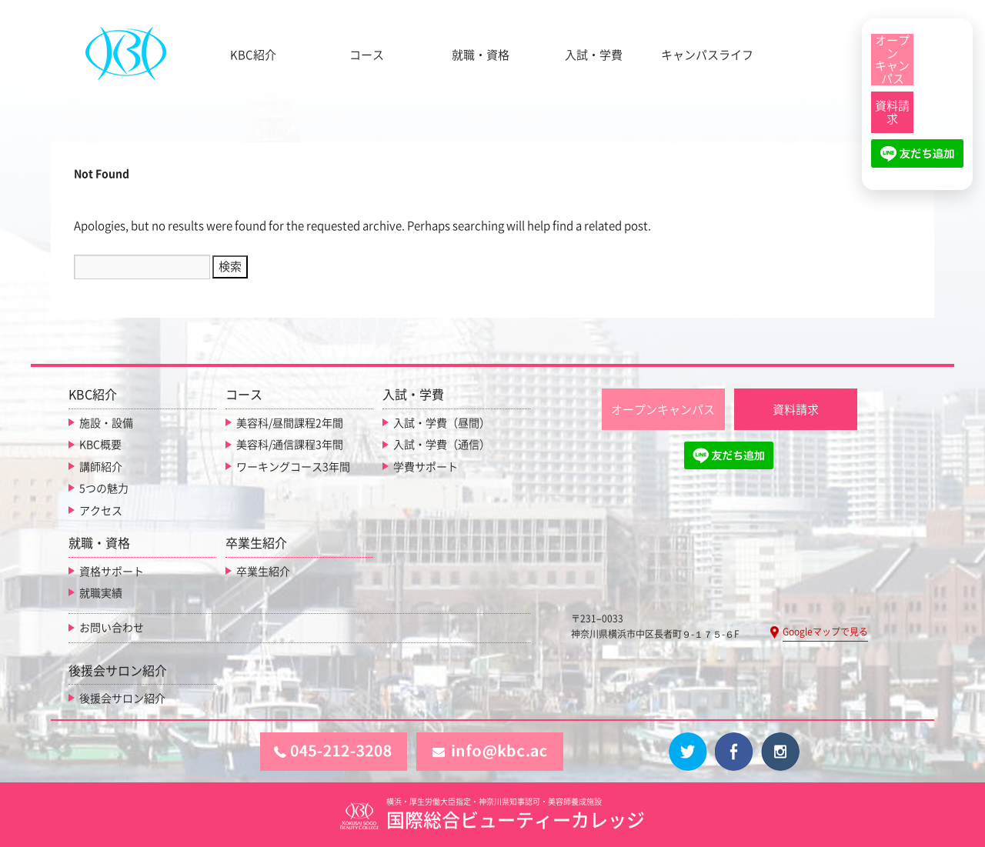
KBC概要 (100, 444)
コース (366, 55)
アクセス (100, 510)
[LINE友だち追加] (917, 160)
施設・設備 (106, 423)
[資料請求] (892, 112)
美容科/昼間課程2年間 (289, 423)
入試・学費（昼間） (441, 423)
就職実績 (100, 593)
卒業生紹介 (263, 571)
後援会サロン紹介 (122, 698)
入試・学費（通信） (441, 444)
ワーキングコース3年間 (293, 467)
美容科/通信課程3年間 (289, 444)
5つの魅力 (104, 488)
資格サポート (111, 571)
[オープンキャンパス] (892, 59)
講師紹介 (100, 467)
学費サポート (425, 467)
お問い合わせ (111, 627)
